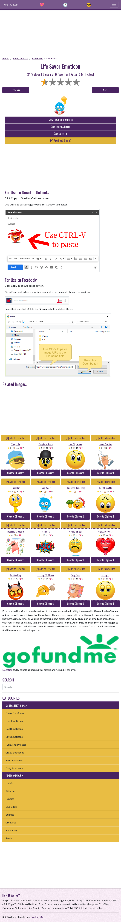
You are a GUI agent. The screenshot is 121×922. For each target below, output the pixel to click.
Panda (9, 838)
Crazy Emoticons (15, 752)
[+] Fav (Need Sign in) (60, 140)
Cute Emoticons (14, 736)
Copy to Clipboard (15, 473)
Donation (7, 669)
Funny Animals (20, 58)
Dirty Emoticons (14, 768)
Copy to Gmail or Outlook (61, 120)
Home (5, 58)
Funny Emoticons (15, 712)
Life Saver (51, 58)
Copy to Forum (60, 134)
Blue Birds (37, 58)
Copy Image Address (60, 127)
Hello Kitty (11, 830)
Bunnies (10, 814)
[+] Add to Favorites (15, 438)
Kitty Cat (10, 790)
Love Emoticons (14, 720)
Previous (16, 90)
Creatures (11, 822)
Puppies (10, 798)
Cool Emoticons (14, 728)
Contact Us (37, 916)
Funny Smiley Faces (16, 744)
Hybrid (9, 782)
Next (105, 90)
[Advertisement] (60, 32)
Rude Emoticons (14, 760)
